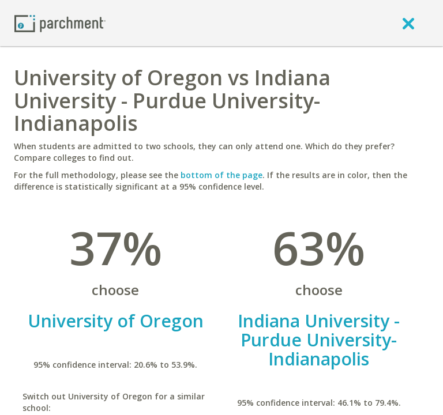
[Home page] (60, 22)
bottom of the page (221, 174)
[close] (408, 23)
